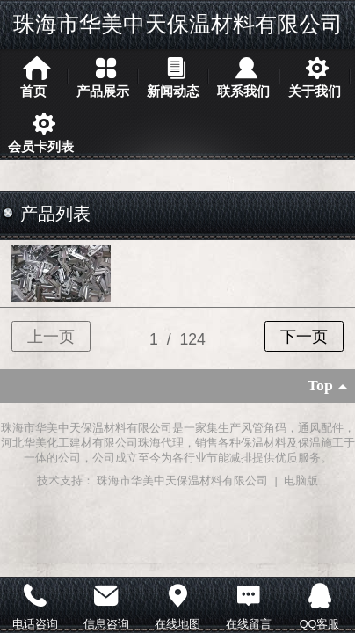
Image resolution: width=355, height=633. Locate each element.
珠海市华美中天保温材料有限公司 (178, 23)
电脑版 (301, 481)
